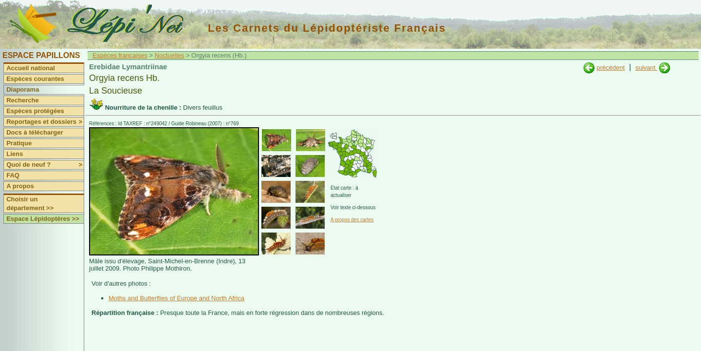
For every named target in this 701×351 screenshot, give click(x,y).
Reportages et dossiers (45, 121)
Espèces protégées (35, 111)
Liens (14, 153)
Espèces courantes (35, 78)
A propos (20, 186)
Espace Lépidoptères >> (42, 218)
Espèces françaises (120, 55)
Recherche (22, 100)
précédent (610, 67)
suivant (646, 67)
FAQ (12, 175)
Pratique (19, 143)
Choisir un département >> (30, 203)
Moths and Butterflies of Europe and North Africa (176, 298)
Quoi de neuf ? (45, 164)
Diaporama (22, 89)
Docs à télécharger (34, 132)
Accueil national (30, 68)
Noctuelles (169, 55)
